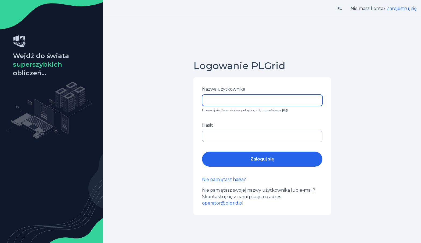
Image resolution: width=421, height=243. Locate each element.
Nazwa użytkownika (223, 89)
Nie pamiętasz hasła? (224, 179)
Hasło (208, 125)
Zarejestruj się (402, 8)
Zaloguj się (262, 159)
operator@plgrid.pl (222, 203)
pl (339, 8)
